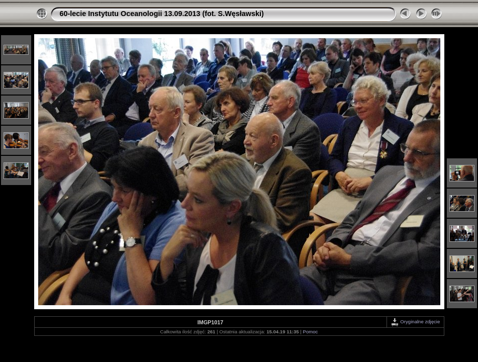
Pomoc (310, 331)
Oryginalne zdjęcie (415, 321)
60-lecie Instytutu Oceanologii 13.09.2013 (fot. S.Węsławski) (162, 14)
